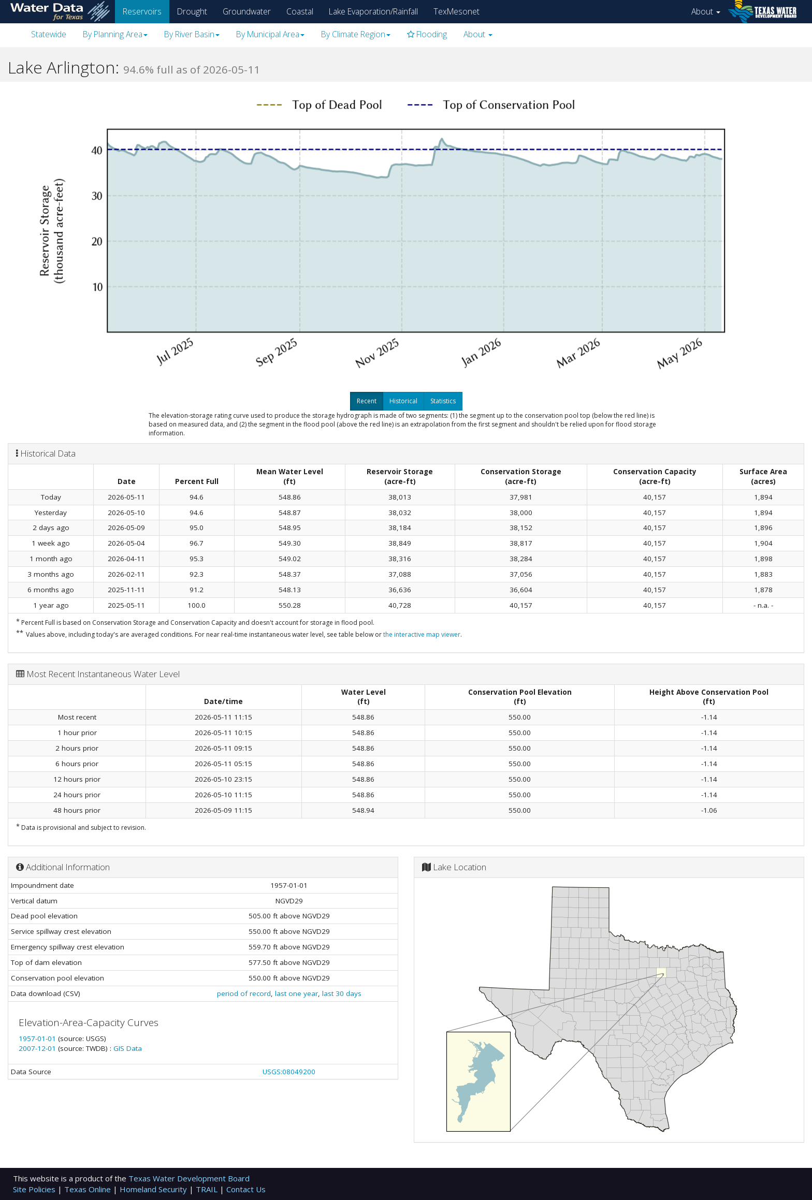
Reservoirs (142, 11)
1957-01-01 (38, 1038)
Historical (403, 401)
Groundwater (247, 11)
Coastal (299, 11)
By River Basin (192, 34)
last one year (296, 993)
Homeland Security (154, 1189)
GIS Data (127, 1048)
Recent (366, 401)
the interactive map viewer (421, 634)
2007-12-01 (38, 1048)
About (705, 11)
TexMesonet (456, 11)
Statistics (443, 401)
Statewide (48, 34)
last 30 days (341, 993)
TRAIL (208, 1189)
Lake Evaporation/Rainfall (373, 11)
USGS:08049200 (289, 1071)
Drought (192, 11)
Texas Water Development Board (189, 1178)
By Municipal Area (270, 34)
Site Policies (35, 1189)
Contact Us (246, 1189)
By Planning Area (115, 34)
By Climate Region (355, 34)
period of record (244, 993)
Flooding (427, 34)
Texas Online (88, 1189)
